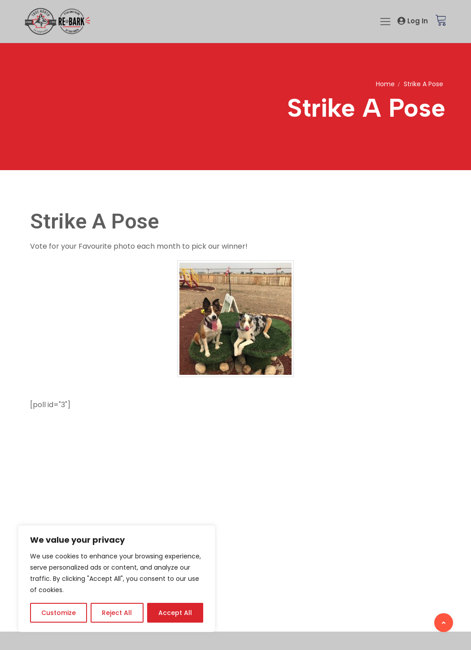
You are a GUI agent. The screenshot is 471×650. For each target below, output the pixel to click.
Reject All (117, 612)
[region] (116, 578)
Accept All (175, 612)
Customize (58, 612)
